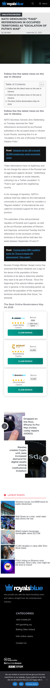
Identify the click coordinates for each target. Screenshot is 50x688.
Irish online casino (24, 636)
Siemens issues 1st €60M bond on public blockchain (24, 508)
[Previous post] (4, 426)
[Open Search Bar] (32, 3)
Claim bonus (25, 332)
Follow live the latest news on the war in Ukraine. (24, 96)
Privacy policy (31, 684)
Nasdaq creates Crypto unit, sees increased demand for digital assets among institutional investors (17, 459)
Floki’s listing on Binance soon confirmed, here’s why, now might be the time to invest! (25, 567)
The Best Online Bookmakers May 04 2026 (23, 102)
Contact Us (21, 643)
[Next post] (45, 459)
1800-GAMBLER (23, 619)
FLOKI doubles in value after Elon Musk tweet (24, 552)
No (21, 684)
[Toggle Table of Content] (40, 84)
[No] (46, 679)
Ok (15, 684)
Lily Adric (7, 33)
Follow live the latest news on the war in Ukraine (24, 90)
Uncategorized (11, 14)
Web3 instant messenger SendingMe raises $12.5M (20, 537)
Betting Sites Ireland (25, 629)
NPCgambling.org (24, 624)
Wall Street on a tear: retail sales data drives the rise (23, 523)
